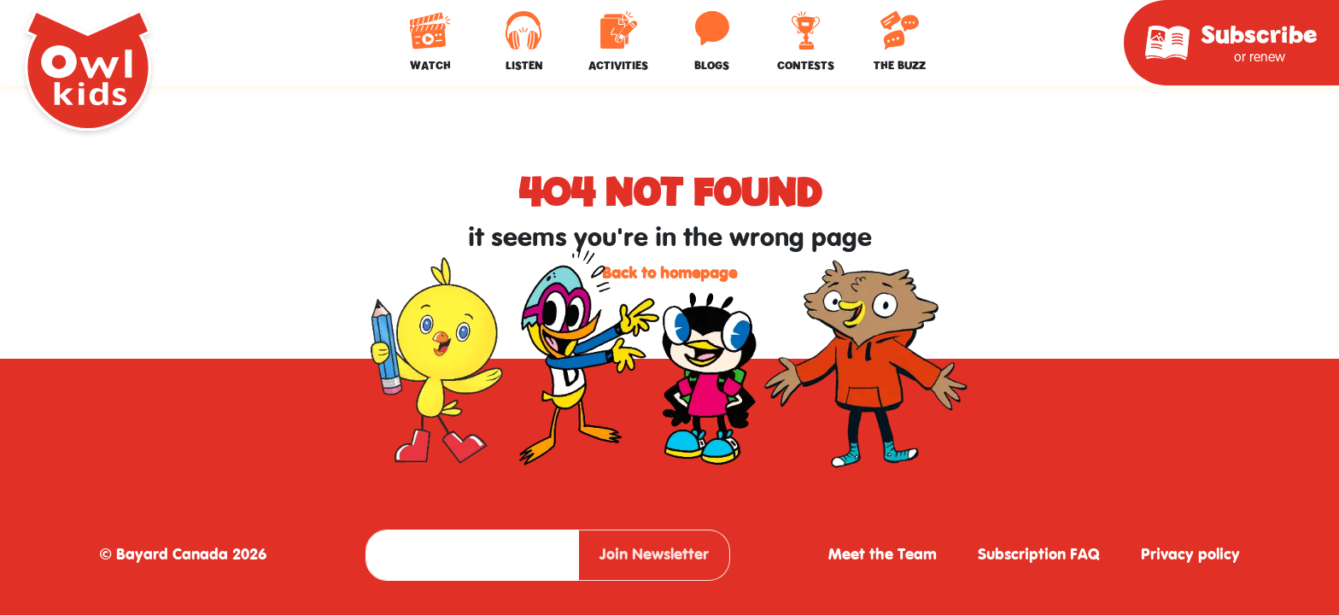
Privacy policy (1190, 555)
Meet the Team (882, 555)
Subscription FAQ (1039, 555)
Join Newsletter (654, 555)
